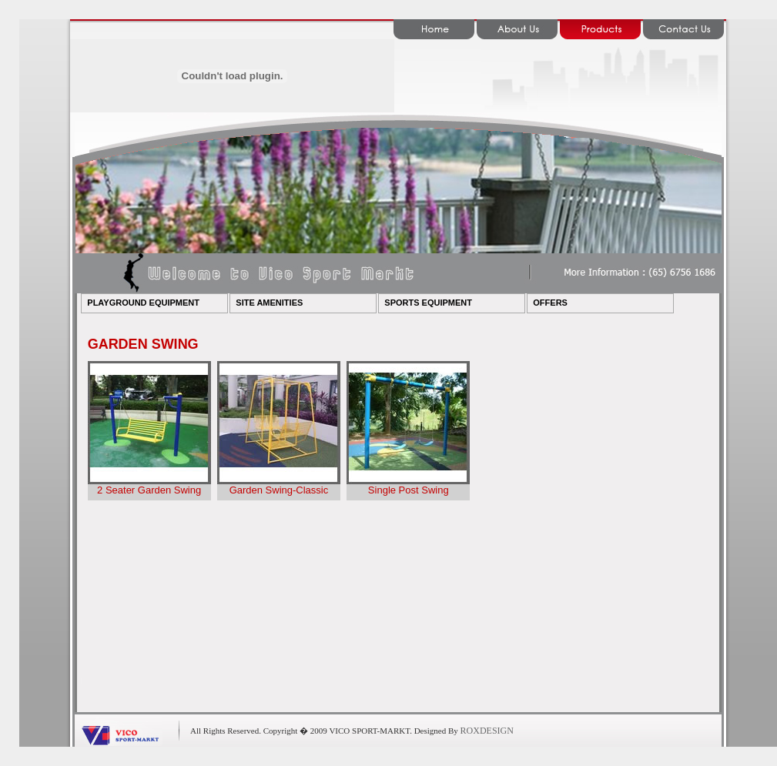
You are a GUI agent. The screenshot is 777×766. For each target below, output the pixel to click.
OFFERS (550, 302)
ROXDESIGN (487, 730)
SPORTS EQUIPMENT (428, 302)
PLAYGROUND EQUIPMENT (143, 302)
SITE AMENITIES (269, 302)
